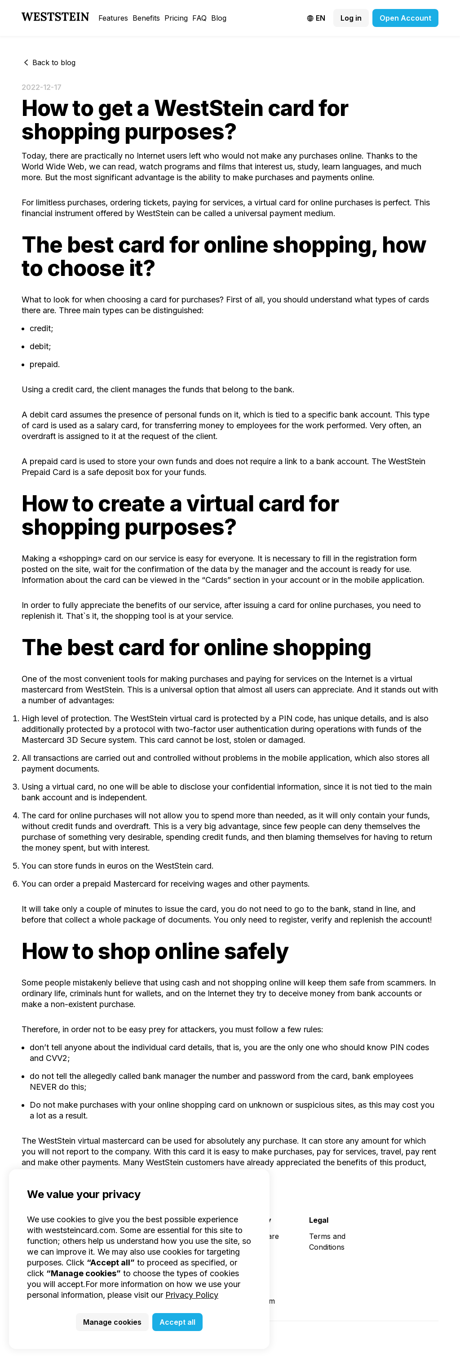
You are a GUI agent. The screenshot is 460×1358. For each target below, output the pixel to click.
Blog (218, 17)
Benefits (146, 17)
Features (113, 17)
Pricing (176, 17)
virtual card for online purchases (313, 202)
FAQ (199, 17)
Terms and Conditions (327, 1241)
